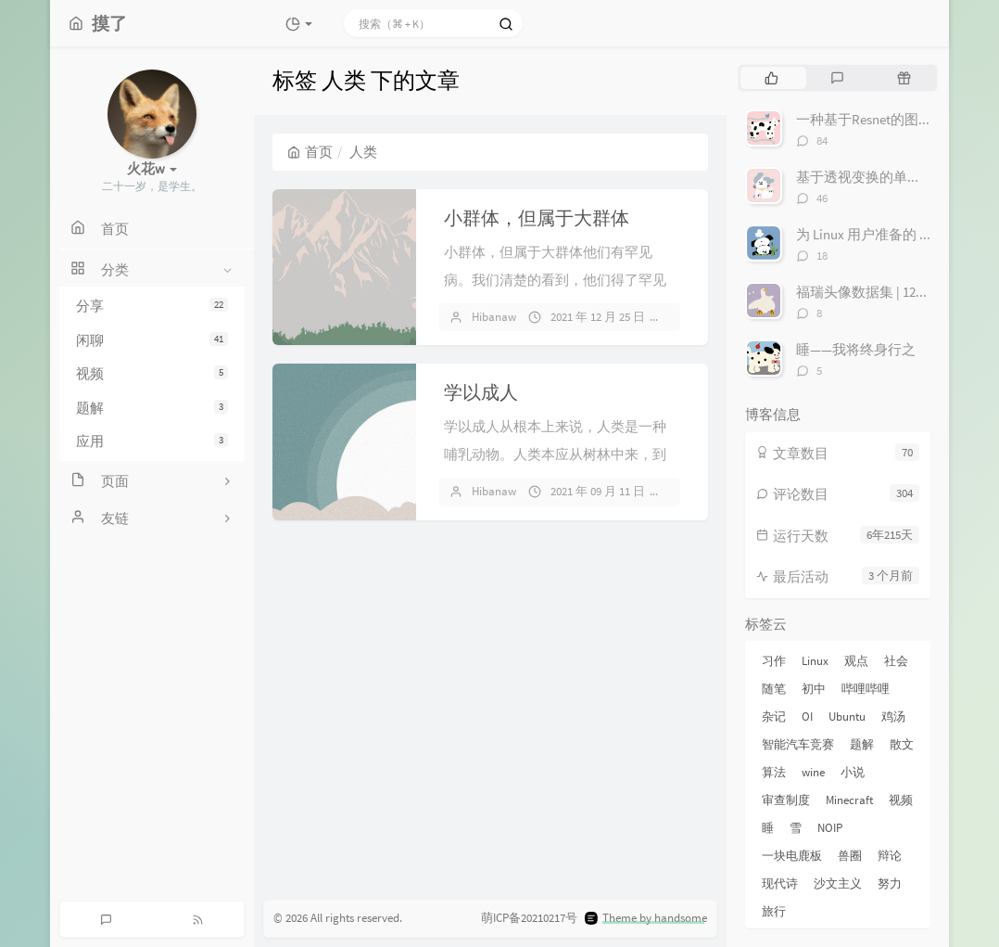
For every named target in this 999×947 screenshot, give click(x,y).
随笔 (774, 689)
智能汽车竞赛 (798, 744)
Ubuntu (847, 716)
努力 (890, 883)
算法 (774, 772)
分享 (152, 305)
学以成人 (481, 391)
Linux (815, 661)
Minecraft (849, 800)
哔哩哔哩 (865, 689)
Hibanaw (494, 317)
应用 (152, 441)
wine (813, 772)
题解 (152, 407)
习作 (774, 661)
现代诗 (780, 883)
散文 (902, 744)
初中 (814, 689)
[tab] (771, 78)
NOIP (829, 828)
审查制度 (786, 800)
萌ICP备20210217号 (529, 918)
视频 (152, 373)
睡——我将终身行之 (856, 349)
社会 (896, 661)
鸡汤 (893, 716)
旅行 (774, 911)
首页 (310, 151)
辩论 (890, 856)
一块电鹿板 (792, 856)
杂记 (774, 716)
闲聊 (152, 340)
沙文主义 (838, 883)
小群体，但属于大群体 (536, 217)
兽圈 (850, 856)
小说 (853, 772)
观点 (856, 661)
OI (807, 716)
